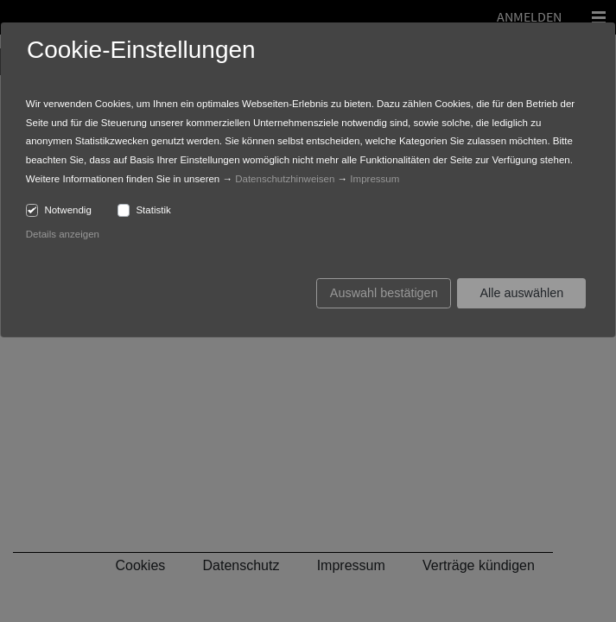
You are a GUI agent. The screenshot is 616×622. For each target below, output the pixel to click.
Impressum (374, 179)
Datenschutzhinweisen (284, 179)
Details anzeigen (62, 234)
